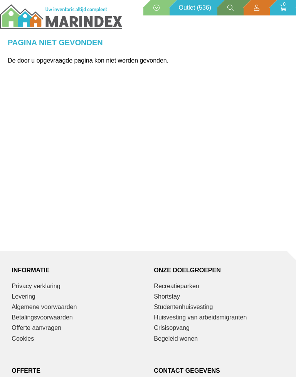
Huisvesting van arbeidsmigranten (200, 317)
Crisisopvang (171, 327)
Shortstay (167, 296)
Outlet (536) (195, 7)
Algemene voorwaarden (44, 307)
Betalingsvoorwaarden (42, 317)
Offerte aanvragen (36, 327)
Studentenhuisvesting (183, 307)
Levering (23, 296)
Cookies (23, 338)
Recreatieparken (176, 286)
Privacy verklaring (36, 286)
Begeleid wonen (176, 338)
